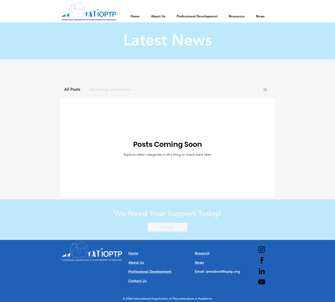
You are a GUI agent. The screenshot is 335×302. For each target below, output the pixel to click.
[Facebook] (261, 260)
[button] (265, 90)
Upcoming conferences (110, 89)
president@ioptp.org (223, 271)
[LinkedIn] (261, 271)
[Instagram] (261, 249)
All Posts (72, 89)
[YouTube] (261, 282)
